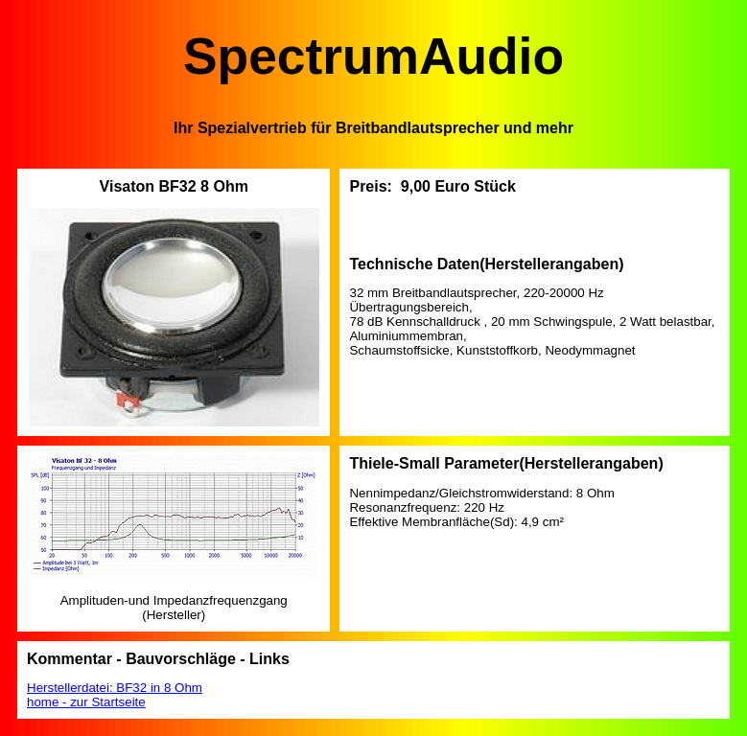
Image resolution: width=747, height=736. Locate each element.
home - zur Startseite (86, 702)
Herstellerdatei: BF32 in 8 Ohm (114, 687)
